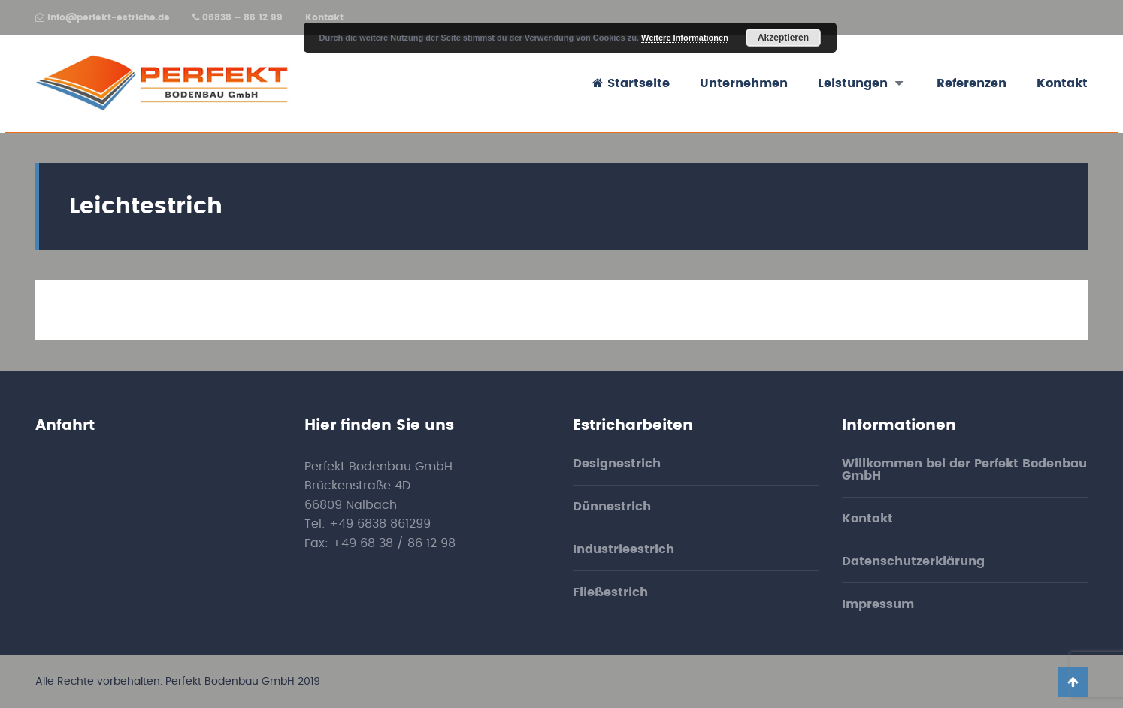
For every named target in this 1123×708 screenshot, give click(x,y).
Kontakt (324, 17)
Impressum (878, 604)
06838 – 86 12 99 (237, 17)
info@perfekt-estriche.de (102, 17)
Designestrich (617, 464)
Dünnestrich (612, 507)
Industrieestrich (623, 549)
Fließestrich (610, 592)
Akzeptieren (783, 37)
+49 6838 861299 (380, 524)
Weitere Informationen (684, 37)
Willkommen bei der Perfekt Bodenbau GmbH (964, 470)
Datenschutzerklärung (913, 561)
